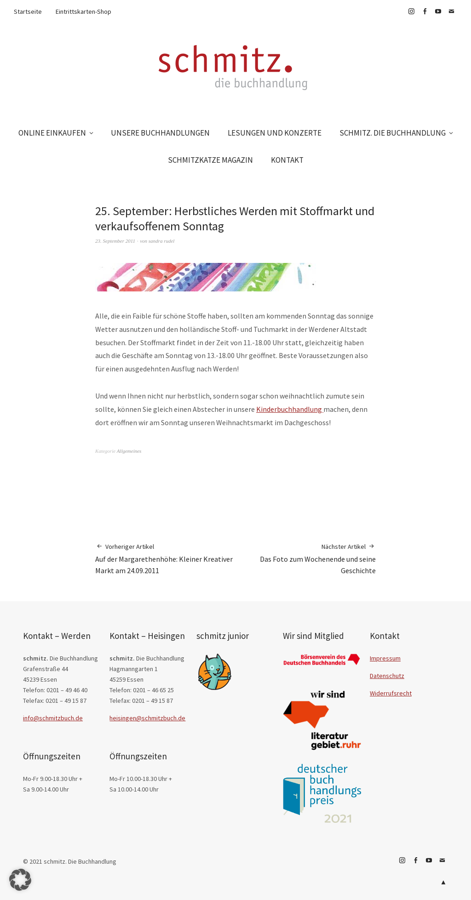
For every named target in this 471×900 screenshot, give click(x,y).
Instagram (411, 11)
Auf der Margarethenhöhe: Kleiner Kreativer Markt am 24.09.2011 (165, 558)
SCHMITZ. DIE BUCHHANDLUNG (392, 133)
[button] (20, 880)
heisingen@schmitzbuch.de (147, 718)
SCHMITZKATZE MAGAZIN (210, 160)
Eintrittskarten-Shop (83, 11)
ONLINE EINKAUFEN (52, 133)
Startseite (28, 11)
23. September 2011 (115, 241)
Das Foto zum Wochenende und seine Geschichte (306, 558)
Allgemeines (129, 451)
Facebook (424, 11)
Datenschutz (387, 676)
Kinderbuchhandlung (289, 409)
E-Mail (451, 11)
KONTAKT (287, 160)
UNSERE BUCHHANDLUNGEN (160, 133)
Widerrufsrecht (391, 693)
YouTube (438, 11)
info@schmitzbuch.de (53, 718)
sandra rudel (162, 241)
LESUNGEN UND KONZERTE (275, 133)
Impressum (385, 658)
